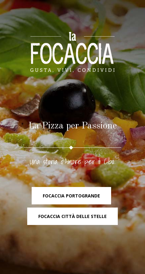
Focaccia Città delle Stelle (72, 216)
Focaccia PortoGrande (71, 196)
